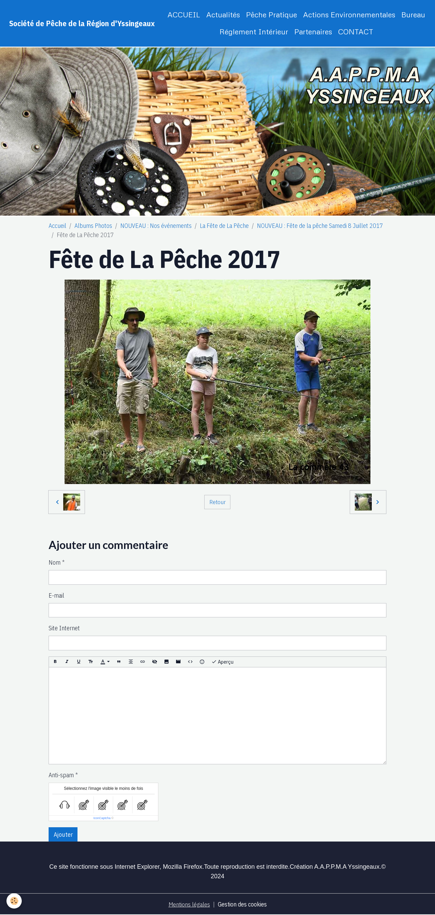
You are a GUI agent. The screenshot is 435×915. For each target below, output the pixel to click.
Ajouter (63, 834)
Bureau (413, 14)
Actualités (223, 14)
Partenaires (313, 31)
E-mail (56, 595)
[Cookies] (14, 901)
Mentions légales (189, 904)
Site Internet (64, 628)
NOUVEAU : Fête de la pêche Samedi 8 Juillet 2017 (320, 226)
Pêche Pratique (271, 14)
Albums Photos (93, 226)
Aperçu (222, 661)
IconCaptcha (102, 818)
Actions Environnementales (349, 14)
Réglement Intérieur (254, 31)
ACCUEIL (184, 14)
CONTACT (355, 31)
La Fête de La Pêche (224, 226)
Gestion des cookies (243, 904)
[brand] (82, 23)
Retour (217, 502)
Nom (54, 562)
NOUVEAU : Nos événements (156, 226)
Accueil (57, 226)
